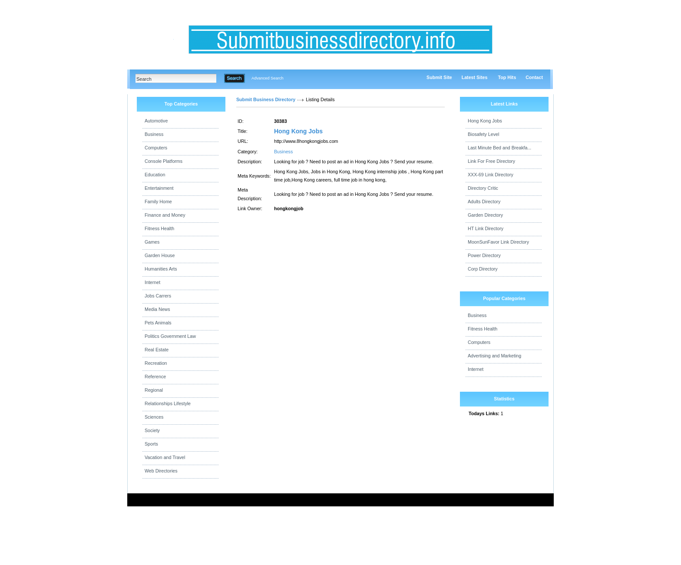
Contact (534, 77)
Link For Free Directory (491, 161)
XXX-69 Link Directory (490, 174)
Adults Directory (484, 201)
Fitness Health (159, 228)
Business (154, 134)
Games (152, 242)
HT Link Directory (485, 228)
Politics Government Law (170, 336)
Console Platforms (163, 161)
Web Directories (161, 470)
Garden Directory (485, 215)
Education (155, 174)
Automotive (156, 120)
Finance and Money (165, 215)
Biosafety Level (483, 134)
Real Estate (157, 349)
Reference (155, 376)
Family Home (158, 201)
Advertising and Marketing (494, 355)
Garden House (160, 255)
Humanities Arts (161, 268)
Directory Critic (483, 188)
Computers (156, 147)
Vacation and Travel (165, 457)
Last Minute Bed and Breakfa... (499, 147)
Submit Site (439, 77)
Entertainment (159, 188)
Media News (157, 309)
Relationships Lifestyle (168, 403)
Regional (154, 390)
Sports (151, 443)
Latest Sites (475, 77)
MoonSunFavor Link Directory (498, 242)
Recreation (156, 363)
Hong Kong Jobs (298, 131)
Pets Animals (158, 322)
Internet (152, 282)
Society (152, 430)
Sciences (154, 417)
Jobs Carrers (158, 295)
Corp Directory (483, 268)
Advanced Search (267, 78)
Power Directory (484, 255)
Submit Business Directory (265, 99)
